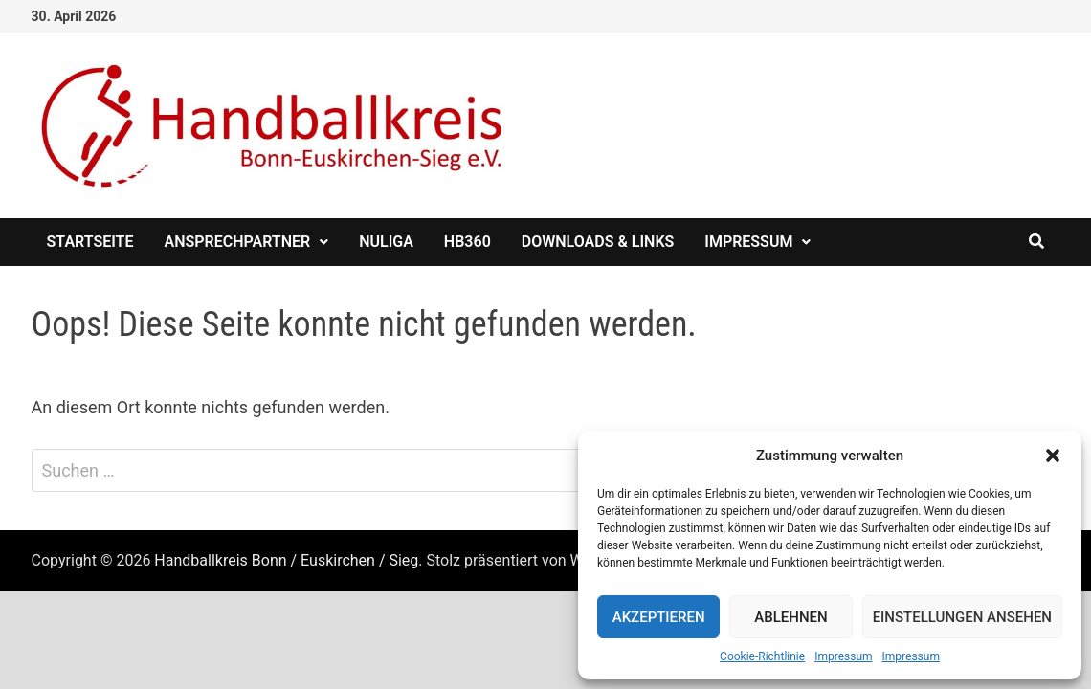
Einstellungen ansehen (962, 617)
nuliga (386, 242)
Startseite (90, 242)
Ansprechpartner (237, 242)
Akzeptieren (658, 617)
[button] (1052, 455)
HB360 (467, 242)
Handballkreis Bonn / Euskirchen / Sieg (286, 560)
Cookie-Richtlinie (762, 656)
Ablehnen (790, 617)
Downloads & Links (598, 242)
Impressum (843, 656)
